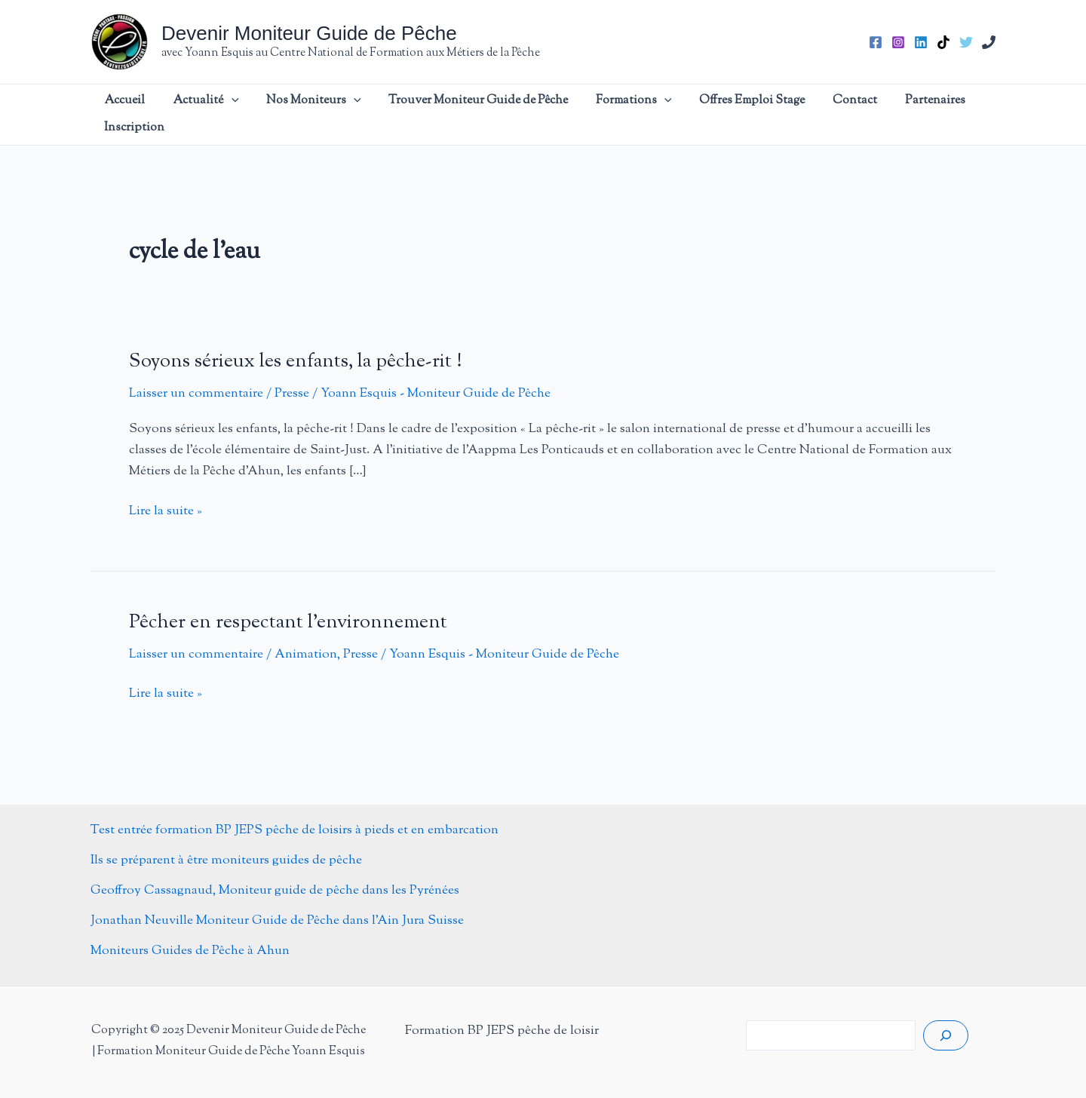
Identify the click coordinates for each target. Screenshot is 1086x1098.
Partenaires (861, 114)
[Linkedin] (921, 42)
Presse (292, 394)
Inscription (937, 114)
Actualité (208, 115)
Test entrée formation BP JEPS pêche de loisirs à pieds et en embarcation (294, 830)
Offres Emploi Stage (703, 114)
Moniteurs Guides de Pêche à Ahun (190, 951)
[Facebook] (875, 42)
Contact (794, 114)
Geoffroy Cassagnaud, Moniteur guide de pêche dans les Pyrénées (274, 891)
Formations (598, 115)
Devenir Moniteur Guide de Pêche (309, 33)
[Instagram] (898, 42)
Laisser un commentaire (196, 394)
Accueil (139, 114)
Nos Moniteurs (303, 115)
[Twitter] (966, 42)
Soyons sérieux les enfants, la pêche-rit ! (295, 362)
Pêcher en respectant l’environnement (288, 622)
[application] (233, 115)
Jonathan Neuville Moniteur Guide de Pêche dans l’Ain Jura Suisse (277, 921)
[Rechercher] (945, 1035)
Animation (306, 655)
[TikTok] (943, 42)
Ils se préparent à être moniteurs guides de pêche (226, 860)
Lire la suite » (165, 511)
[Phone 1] (989, 42)
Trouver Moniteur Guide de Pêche (455, 114)
